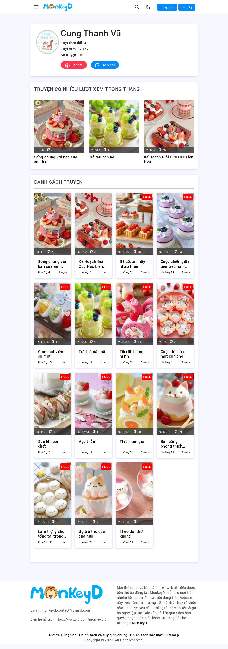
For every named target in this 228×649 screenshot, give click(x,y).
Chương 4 (44, 272)
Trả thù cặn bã (101, 156)
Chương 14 (167, 272)
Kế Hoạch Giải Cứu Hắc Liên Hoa (169, 159)
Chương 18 (126, 454)
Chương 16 (126, 272)
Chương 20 (85, 546)
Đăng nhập (167, 7)
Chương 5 (167, 363)
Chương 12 (45, 546)
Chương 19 (45, 363)
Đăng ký (187, 7)
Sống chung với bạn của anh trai (55, 159)
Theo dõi (105, 65)
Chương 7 (85, 272)
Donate (74, 65)
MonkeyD (139, 627)
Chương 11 (85, 363)
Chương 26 (126, 363)
